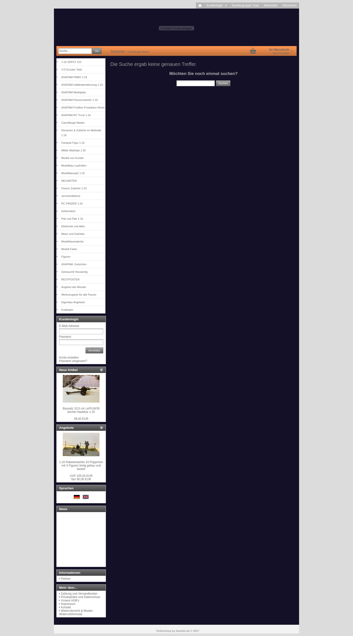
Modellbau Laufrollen (73, 165)
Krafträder (67, 309)
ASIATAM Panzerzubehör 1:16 (79, 99)
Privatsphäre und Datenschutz (80, 597)
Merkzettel (270, 5)
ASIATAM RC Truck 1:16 (76, 115)
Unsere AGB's (70, 600)
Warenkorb (289, 5)
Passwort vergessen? (73, 361)
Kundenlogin (216, 5)
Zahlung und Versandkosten (79, 593)
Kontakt (66, 607)
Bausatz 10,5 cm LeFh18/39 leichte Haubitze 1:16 (81, 410)
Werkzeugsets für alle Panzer (78, 294)
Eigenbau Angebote (73, 302)
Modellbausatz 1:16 (73, 173)
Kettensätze (68, 211)
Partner (65, 578)
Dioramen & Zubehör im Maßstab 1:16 (81, 133)
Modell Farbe (69, 249)
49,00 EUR (81, 418)
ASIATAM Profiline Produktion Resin (82, 107)
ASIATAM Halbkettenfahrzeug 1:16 (82, 84)
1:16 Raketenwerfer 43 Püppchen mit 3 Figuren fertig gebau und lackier (81, 465)
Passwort (65, 336)
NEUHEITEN (69, 180)
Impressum (68, 604)
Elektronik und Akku (73, 226)
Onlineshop (163, 630)
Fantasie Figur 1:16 (73, 142)
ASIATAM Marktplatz (73, 92)
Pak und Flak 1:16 (72, 218)
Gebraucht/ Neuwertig (74, 271)
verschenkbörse (70, 195)
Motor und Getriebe (73, 233)
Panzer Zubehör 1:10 (74, 188)
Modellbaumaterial (72, 241)
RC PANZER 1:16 (72, 203)
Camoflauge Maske (73, 122)
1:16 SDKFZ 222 (71, 61)
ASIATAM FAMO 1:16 (74, 77)
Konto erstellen (69, 357)
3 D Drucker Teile (71, 69)
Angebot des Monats (73, 287)
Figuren (65, 256)
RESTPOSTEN (70, 279)
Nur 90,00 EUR (81, 477)
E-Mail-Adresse (69, 326)
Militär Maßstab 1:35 (73, 150)
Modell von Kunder (72, 157)
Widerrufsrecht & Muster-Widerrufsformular (76, 612)
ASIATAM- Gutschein (74, 264)
